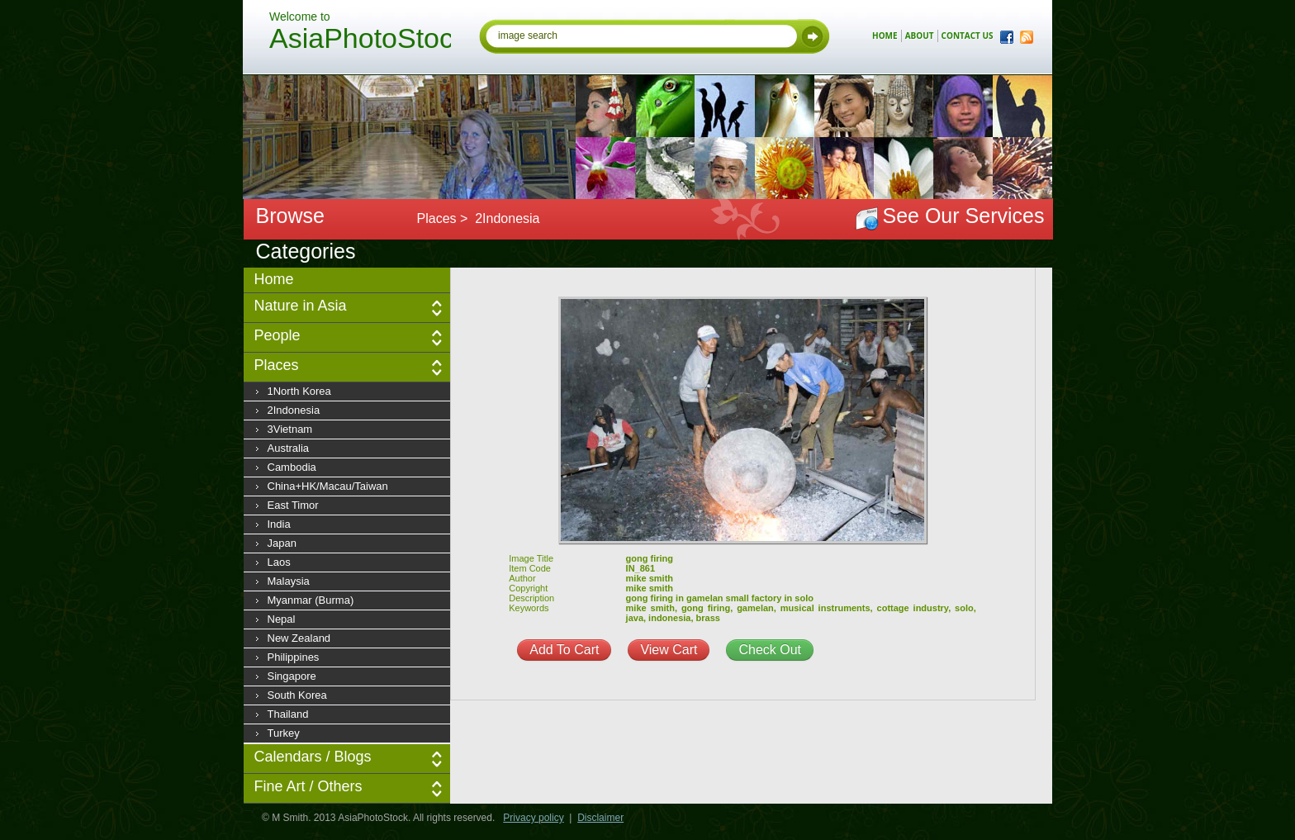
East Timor (293, 505)
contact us (968, 35)
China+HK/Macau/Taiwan (328, 486)
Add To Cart (564, 650)
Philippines (294, 657)
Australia (289, 448)
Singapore (292, 676)
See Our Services (964, 215)
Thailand (288, 714)
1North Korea (299, 391)
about (919, 35)
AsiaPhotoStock (360, 40)
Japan (282, 543)
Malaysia (289, 581)
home (885, 35)
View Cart (668, 650)
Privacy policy (533, 817)
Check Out (769, 650)
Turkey (284, 733)
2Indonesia (294, 410)
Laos (279, 562)
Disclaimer (600, 817)
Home (274, 279)
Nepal (282, 619)
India (279, 524)
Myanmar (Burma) (311, 600)
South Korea (297, 695)
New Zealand (299, 638)
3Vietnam (290, 429)
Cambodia (292, 467)
